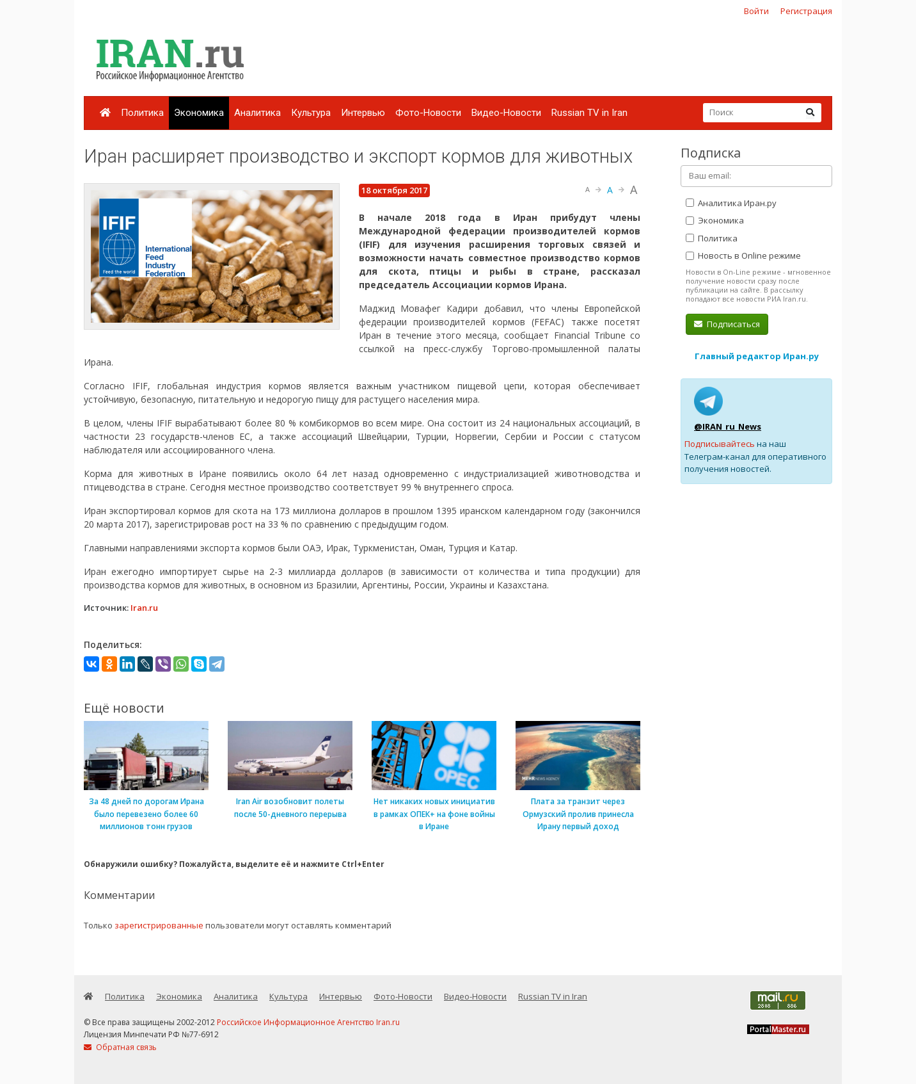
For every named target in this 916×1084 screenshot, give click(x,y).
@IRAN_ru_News (727, 426)
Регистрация (806, 11)
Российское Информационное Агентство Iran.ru (308, 1022)
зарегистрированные (158, 925)
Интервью (363, 112)
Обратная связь (120, 1047)
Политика (142, 112)
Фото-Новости (428, 112)
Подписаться (727, 324)
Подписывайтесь (719, 443)
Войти (756, 11)
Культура (311, 112)
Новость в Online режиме (743, 255)
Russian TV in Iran (589, 112)
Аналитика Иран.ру (731, 203)
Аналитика (257, 112)
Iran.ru (144, 607)
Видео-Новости (506, 112)
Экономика (199, 112)
